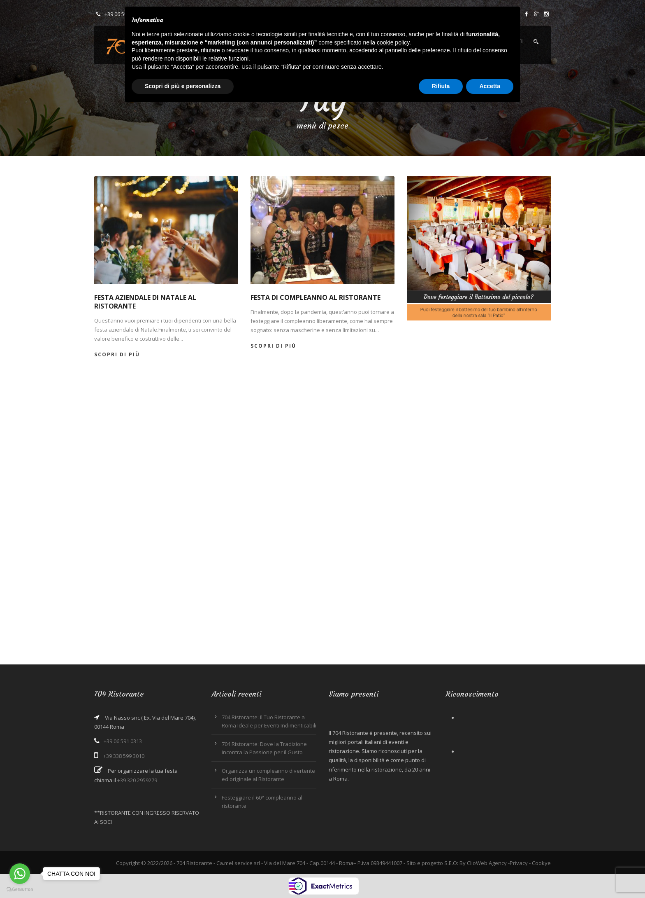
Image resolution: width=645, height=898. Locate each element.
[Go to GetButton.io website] (20, 889)
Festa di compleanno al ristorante (316, 297)
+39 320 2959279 (137, 780)
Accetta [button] (489, 86)
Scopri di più (117, 354)
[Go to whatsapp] (19, 873)
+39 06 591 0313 (123, 741)
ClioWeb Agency (487, 863)
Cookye (541, 863)
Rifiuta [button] (441, 86)
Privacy (519, 863)
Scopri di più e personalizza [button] (182, 86)
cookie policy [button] (393, 42)
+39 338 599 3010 (123, 756)
